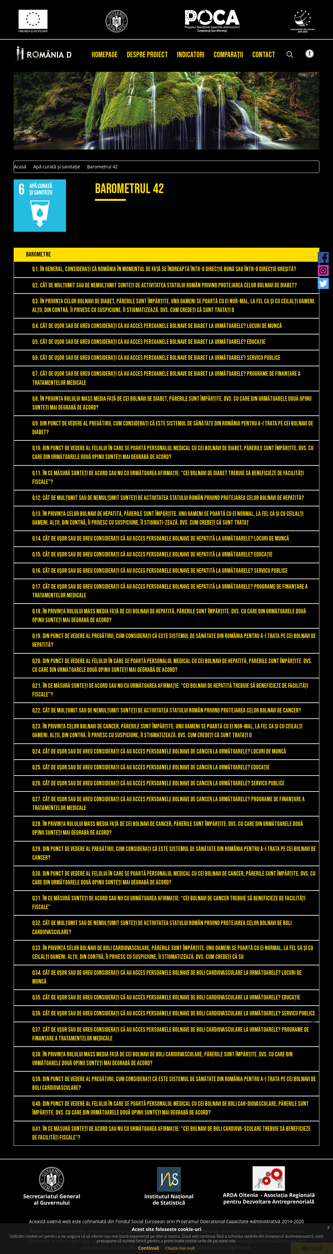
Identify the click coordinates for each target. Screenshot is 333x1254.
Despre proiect (147, 54)
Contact (263, 54)
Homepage (105, 54)
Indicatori (191, 54)
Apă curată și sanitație (56, 166)
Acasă (20, 166)
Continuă (148, 1248)
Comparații (228, 54)
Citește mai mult (180, 1248)
